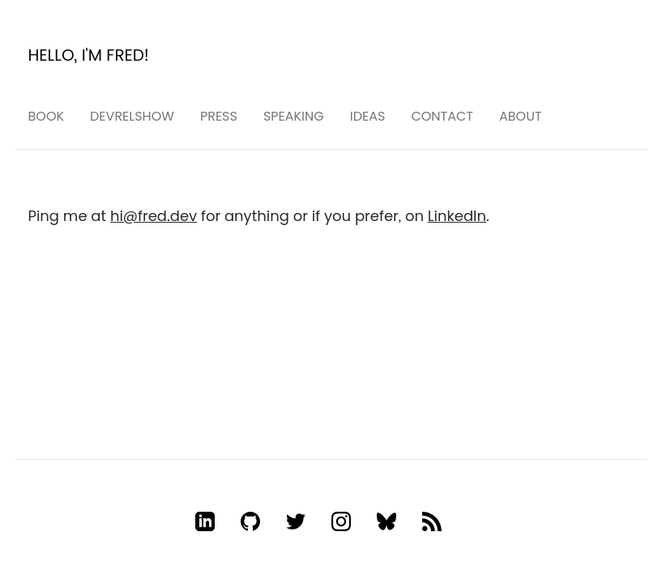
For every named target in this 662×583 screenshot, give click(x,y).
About (520, 116)
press (218, 116)
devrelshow (132, 116)
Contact (442, 116)
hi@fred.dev (153, 216)
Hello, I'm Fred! (88, 55)
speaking (293, 116)
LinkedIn (457, 216)
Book (46, 116)
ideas (368, 116)
